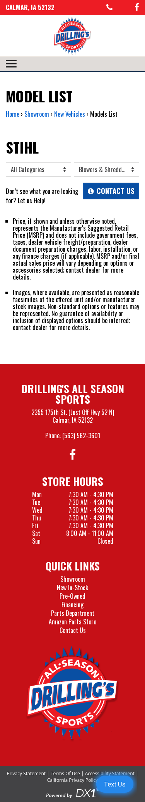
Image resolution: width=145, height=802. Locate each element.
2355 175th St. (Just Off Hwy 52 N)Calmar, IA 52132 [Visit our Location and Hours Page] (72, 416)
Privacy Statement (26, 773)
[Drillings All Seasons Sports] (72, 693)
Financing (72, 604)
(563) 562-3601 (81, 435)
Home (12, 114)
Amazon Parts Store (72, 621)
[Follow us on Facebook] (137, 7)
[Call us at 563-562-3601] (109, 7)
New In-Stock (72, 587)
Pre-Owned (72, 596)
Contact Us (73, 630)
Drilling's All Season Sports (72, 393)
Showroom (72, 579)
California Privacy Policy (72, 780)
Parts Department (72, 613)
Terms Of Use (65, 773)
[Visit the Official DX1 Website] (72, 792)
